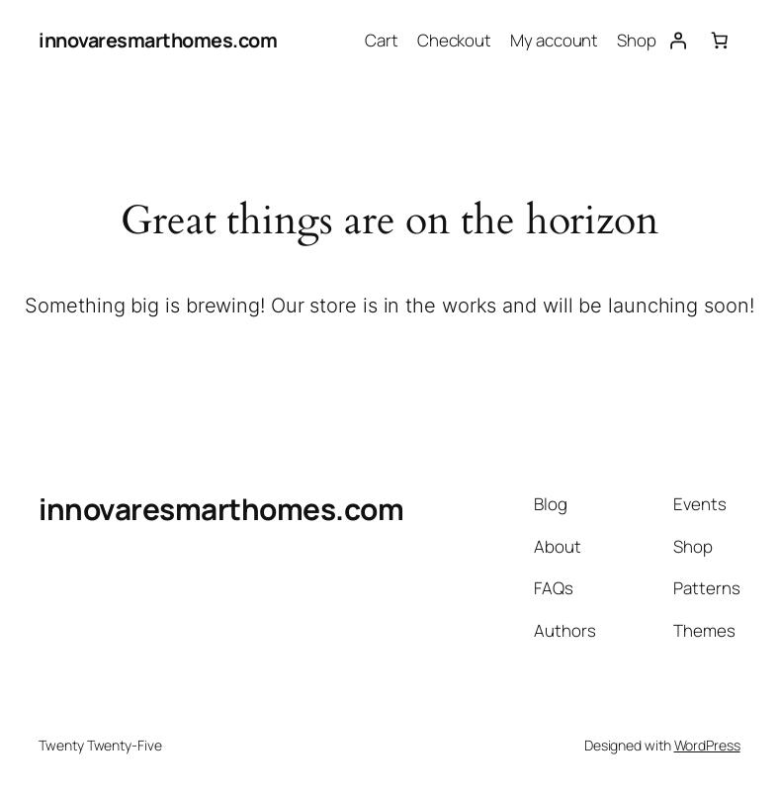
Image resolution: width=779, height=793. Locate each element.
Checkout (454, 40)
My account (554, 40)
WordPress (707, 745)
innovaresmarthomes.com (158, 40)
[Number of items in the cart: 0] (718, 40)
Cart (381, 40)
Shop (636, 40)
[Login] (677, 40)
